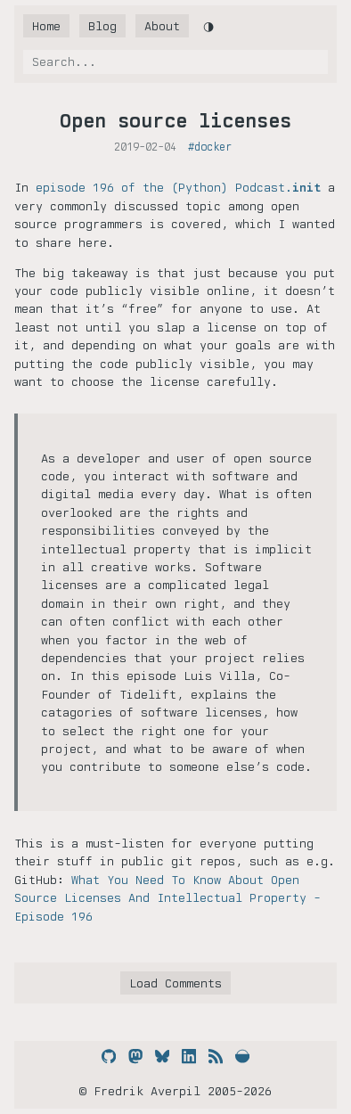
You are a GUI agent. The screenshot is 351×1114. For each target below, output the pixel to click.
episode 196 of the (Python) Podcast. (178, 187)
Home (46, 26)
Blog (102, 26)
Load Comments (175, 983)
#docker (210, 146)
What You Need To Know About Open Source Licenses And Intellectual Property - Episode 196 (167, 897)
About (162, 26)
